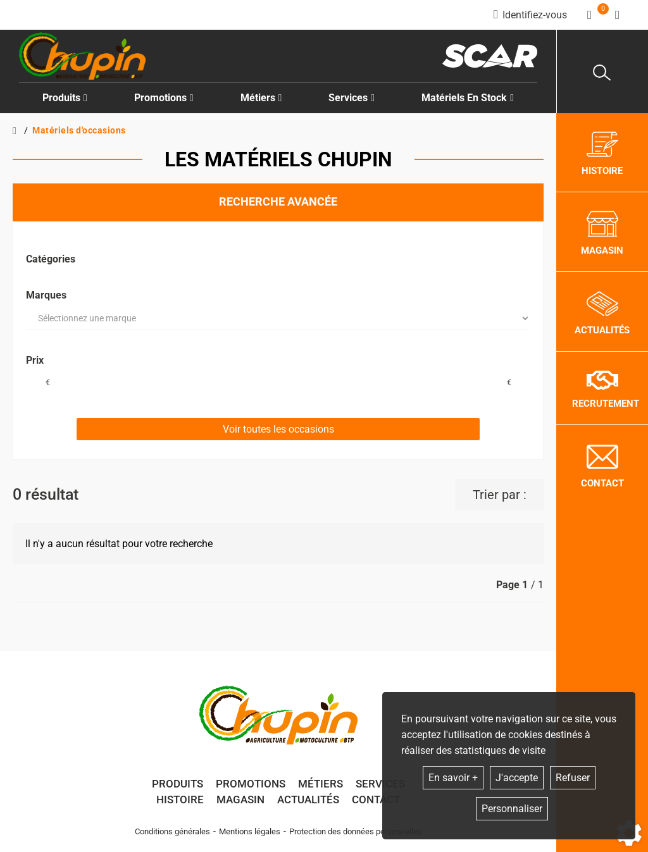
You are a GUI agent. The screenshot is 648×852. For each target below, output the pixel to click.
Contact (376, 799)
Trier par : (499, 494)
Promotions (164, 98)
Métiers (320, 783)
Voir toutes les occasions (278, 429)
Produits (64, 98)
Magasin (240, 799)
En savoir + (453, 778)
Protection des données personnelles (355, 831)
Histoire (180, 799)
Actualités (308, 799)
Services (380, 783)
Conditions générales (172, 831)
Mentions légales (249, 831)
